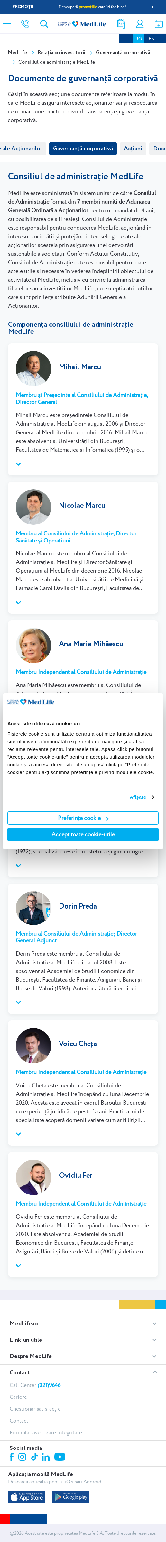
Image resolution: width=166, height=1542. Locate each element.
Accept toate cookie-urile (83, 834)
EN (152, 38)
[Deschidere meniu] (7, 21)
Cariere (18, 1397)
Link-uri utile (26, 1340)
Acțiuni (133, 149)
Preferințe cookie (83, 818)
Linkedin (46, 1457)
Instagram (23, 1458)
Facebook (12, 1458)
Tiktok (35, 1457)
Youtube (60, 1457)
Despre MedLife (31, 1356)
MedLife (17, 53)
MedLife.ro (24, 1323)
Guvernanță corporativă (83, 149)
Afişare (138, 797)
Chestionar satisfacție (35, 1408)
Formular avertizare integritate (46, 1432)
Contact (20, 1373)
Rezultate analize (121, 24)
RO (138, 38)
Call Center (35, 1385)
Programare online (159, 24)
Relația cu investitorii (61, 53)
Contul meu (140, 24)
